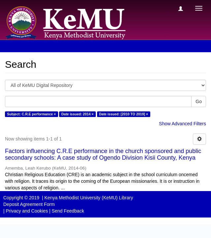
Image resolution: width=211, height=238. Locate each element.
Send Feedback (68, 211)
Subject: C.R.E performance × (31, 114)
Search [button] (19, 46)
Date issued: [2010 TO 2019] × (123, 114)
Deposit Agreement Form (29, 204)
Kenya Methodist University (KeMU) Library (88, 197)
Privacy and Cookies (27, 211)
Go (198, 101)
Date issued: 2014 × (77, 114)
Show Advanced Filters (182, 123)
